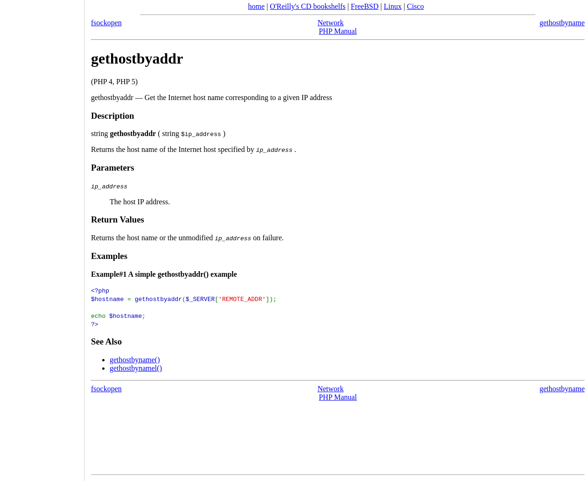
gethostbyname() (135, 360)
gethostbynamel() (136, 368)
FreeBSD (365, 6)
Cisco (415, 6)
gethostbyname (562, 23)
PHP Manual (338, 31)
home (256, 6)
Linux (393, 6)
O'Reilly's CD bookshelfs (307, 6)
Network (330, 23)
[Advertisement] (42, 237)
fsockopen (106, 23)
